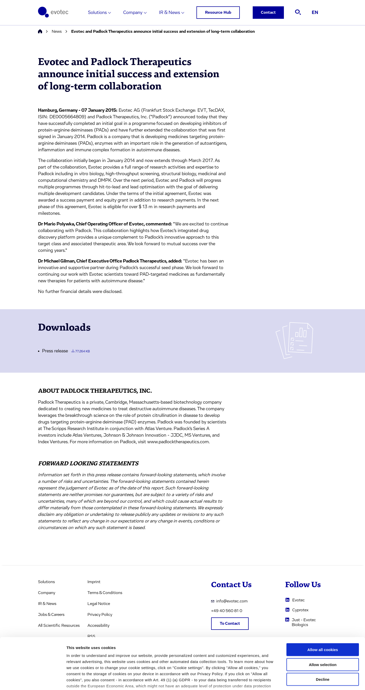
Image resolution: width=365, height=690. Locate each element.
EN (315, 12)
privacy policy (214, 660)
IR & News (169, 12)
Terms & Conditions (104, 593)
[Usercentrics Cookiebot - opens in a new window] (33, 680)
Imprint (93, 582)
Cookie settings (268, 680)
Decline (322, 641)
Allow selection (322, 626)
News (57, 31)
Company (132, 12)
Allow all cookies (322, 612)
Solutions (97, 12)
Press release (66, 351)
